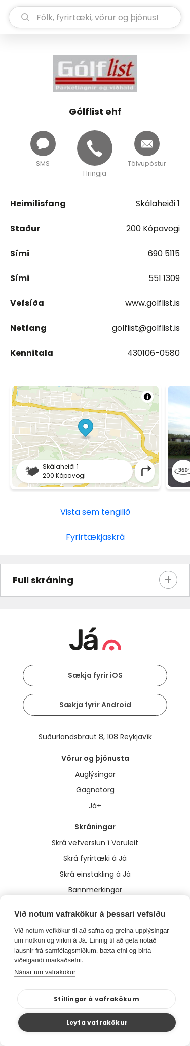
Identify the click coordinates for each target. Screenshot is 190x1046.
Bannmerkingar (95, 890)
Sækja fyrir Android (95, 705)
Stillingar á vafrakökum (96, 999)
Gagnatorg (95, 790)
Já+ (95, 805)
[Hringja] (94, 148)
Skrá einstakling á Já (95, 874)
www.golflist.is (152, 303)
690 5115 (164, 253)
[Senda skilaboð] (43, 143)
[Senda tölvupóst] (147, 143)
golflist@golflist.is (146, 328)
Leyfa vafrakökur (97, 1022)
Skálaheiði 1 (158, 204)
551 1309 (164, 278)
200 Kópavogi (153, 228)
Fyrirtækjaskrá (95, 537)
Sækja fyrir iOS (95, 675)
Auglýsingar (95, 774)
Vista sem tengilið (95, 512)
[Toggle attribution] (147, 397)
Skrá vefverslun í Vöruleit (95, 843)
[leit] (95, 17)
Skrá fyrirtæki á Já (95, 858)
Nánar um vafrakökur (44, 972)
